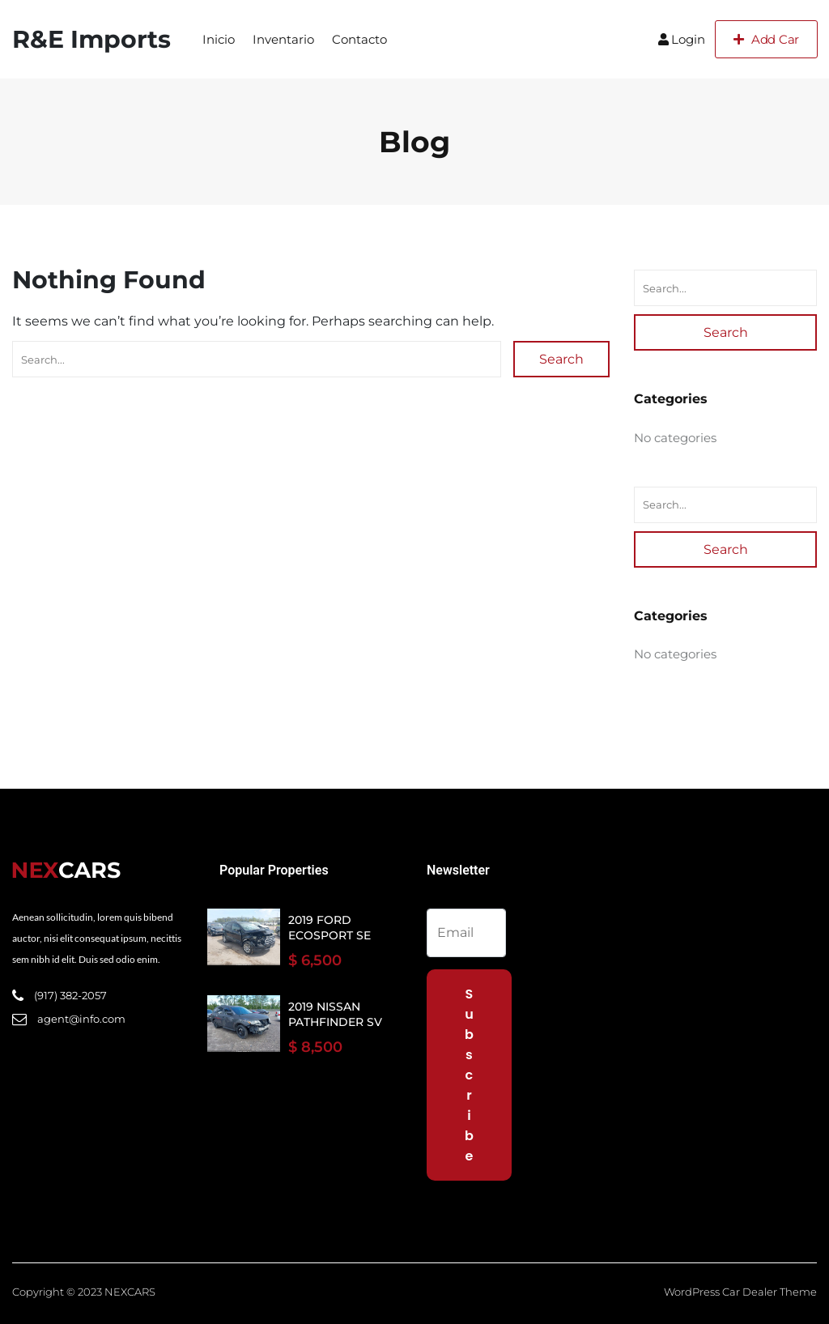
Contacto (359, 39)
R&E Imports (91, 39)
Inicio (218, 39)
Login (681, 39)
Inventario (283, 39)
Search (561, 359)
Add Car (766, 39)
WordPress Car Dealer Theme (740, 1291)
